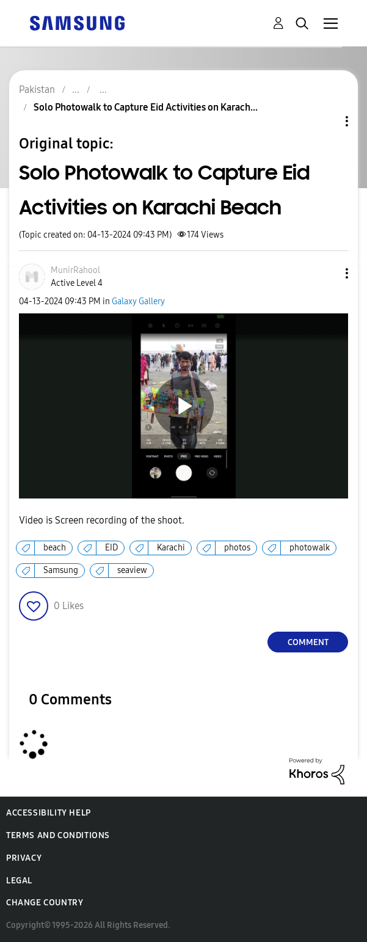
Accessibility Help (48, 813)
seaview (132, 570)
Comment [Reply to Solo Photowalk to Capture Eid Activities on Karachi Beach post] (308, 642)
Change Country (44, 902)
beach (54, 547)
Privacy (24, 858)
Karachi (171, 547)
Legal (19, 880)
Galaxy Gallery (138, 301)
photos (237, 547)
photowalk (309, 547)
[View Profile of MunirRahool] (75, 270)
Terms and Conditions (58, 835)
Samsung (60, 570)
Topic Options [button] (326, 121)
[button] (327, 273)
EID (111, 547)
